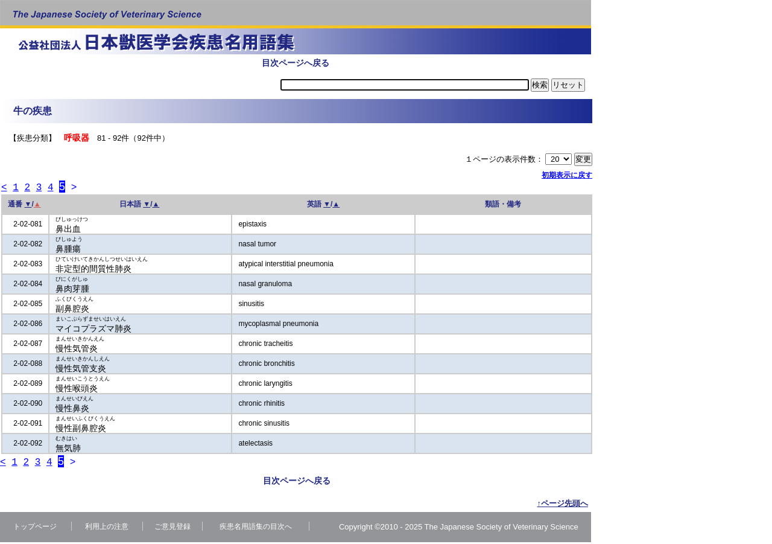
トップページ (35, 528)
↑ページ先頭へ (563, 505)
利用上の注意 (106, 528)
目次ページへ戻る (295, 63)
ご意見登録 (172, 528)
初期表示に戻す (567, 175)
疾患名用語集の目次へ (256, 528)
